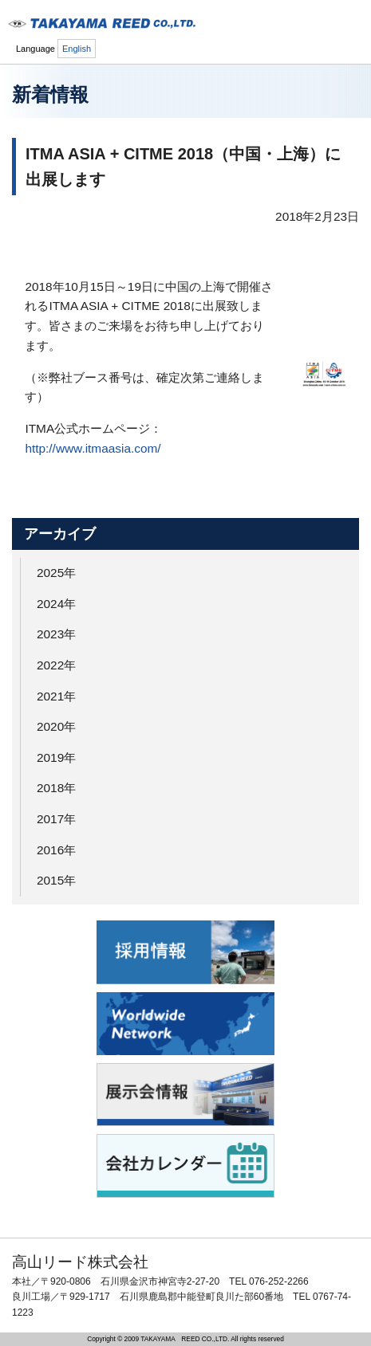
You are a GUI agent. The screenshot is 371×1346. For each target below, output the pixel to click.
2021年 (56, 696)
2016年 (56, 850)
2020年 (56, 726)
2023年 (56, 634)
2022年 (56, 665)
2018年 (56, 788)
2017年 (56, 819)
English (76, 48)
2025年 (56, 572)
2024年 (56, 603)
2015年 (56, 880)
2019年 (56, 757)
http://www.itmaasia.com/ (92, 448)
